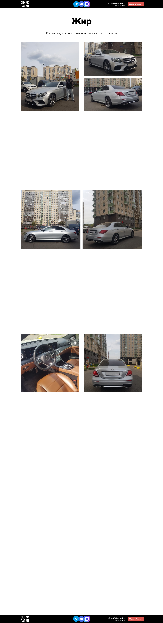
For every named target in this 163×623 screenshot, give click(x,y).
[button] (136, 4)
